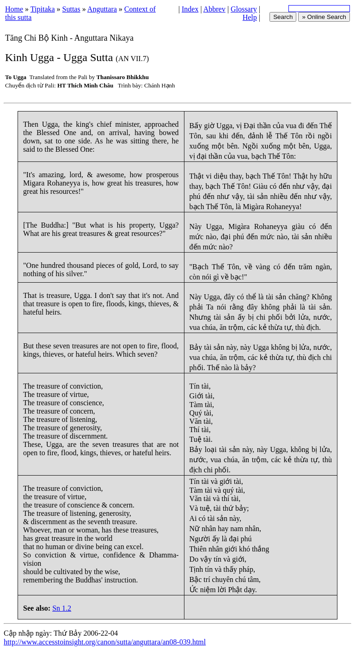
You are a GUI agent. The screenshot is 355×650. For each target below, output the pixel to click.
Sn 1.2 (61, 608)
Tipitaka (43, 9)
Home (14, 9)
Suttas (71, 9)
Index (190, 9)
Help (250, 17)
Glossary (244, 9)
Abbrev (214, 9)
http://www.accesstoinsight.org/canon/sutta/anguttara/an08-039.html (105, 642)
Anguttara (102, 9)
